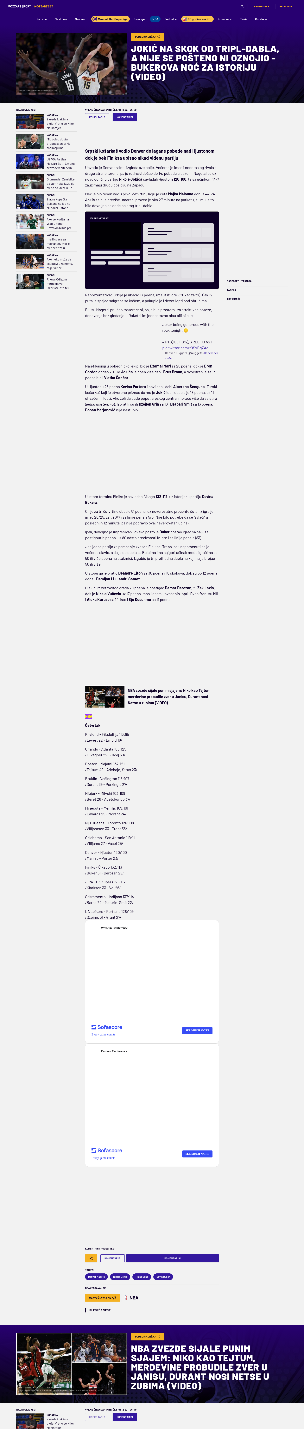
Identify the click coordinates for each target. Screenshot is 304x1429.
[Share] (91, 1258)
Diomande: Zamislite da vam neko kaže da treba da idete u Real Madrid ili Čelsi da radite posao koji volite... (61, 183)
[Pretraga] (242, 6)
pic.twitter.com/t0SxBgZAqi (185, 347)
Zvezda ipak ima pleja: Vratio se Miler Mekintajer (60, 123)
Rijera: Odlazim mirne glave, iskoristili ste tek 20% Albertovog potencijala (58, 283)
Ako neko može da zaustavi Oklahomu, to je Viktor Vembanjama (60, 263)
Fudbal (51, 175)
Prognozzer (261, 6)
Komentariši (125, 117)
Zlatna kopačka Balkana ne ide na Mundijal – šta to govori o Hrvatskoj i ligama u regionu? (60, 203)
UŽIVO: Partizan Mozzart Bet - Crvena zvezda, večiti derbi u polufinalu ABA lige (61, 163)
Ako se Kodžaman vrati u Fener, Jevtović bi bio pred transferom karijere (60, 223)
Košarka (52, 115)
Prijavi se (286, 6)
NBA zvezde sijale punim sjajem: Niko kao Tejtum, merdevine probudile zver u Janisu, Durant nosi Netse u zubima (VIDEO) (170, 696)
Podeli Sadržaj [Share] (148, 37)
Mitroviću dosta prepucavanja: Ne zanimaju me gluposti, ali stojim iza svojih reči (59, 143)
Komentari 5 (97, 117)
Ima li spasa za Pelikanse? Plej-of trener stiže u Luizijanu (59, 243)
